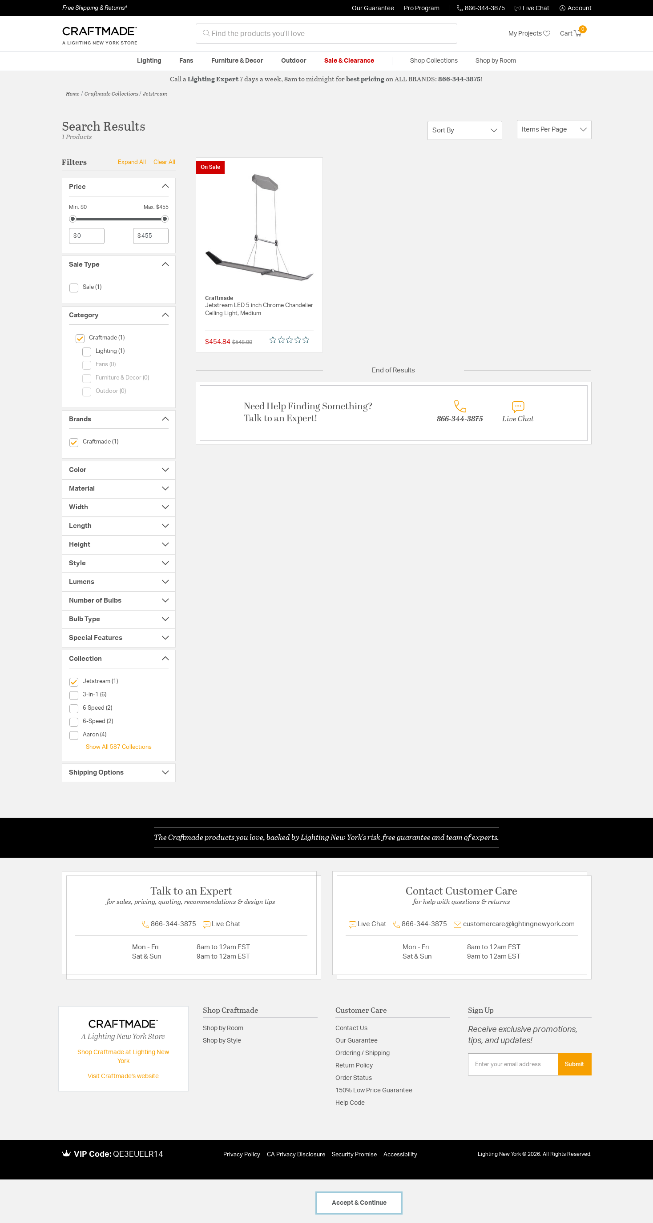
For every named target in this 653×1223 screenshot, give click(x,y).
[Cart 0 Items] (576, 34)
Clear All (164, 162)
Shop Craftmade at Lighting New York (123, 1056)
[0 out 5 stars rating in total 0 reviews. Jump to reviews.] (292, 340)
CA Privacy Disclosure (296, 1155)
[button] (576, 8)
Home (73, 93)
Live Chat (532, 8)
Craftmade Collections (111, 93)
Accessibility (400, 1155)
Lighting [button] (149, 61)
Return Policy (354, 1066)
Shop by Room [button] (496, 61)
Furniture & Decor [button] (237, 61)
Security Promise (354, 1155)
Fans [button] (186, 61)
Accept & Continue (359, 1203)
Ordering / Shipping (362, 1053)
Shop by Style (222, 1041)
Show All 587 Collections (119, 747)
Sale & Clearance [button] (349, 61)
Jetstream (155, 93)
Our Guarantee (373, 8)
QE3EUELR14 (138, 1155)
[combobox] (326, 34)
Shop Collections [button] (434, 61)
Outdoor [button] (293, 61)
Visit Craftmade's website (123, 1076)
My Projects (529, 34)
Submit (574, 1064)
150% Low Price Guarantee (373, 1090)
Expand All (132, 162)
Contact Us (351, 1028)
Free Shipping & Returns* (94, 8)
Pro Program (421, 8)
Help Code (350, 1103)
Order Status (353, 1078)
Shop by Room (223, 1028)
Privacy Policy (241, 1155)
